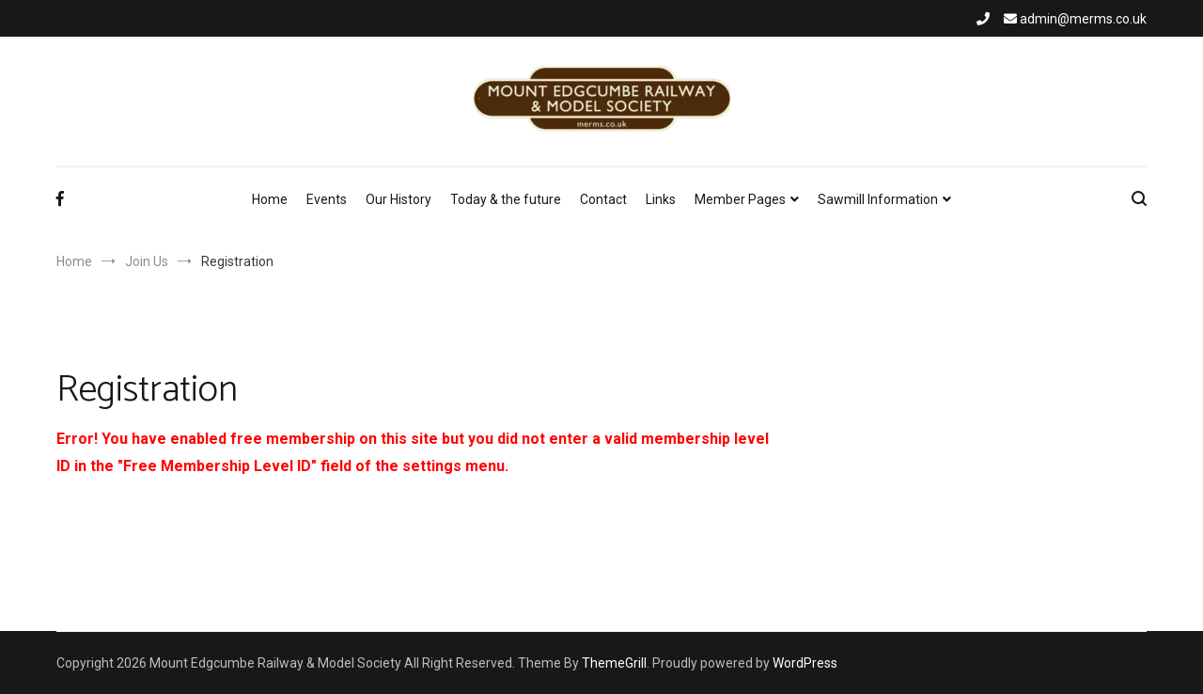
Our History (398, 199)
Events (326, 199)
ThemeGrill (614, 662)
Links (661, 199)
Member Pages (740, 199)
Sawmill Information (878, 199)
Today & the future (505, 199)
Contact (603, 199)
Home (270, 199)
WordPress (805, 662)
